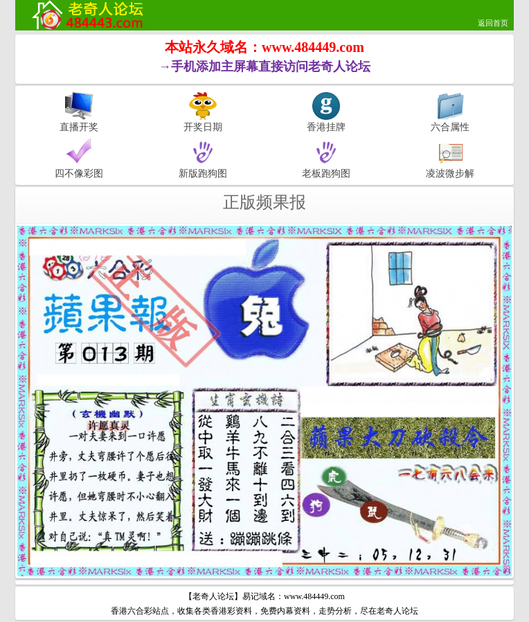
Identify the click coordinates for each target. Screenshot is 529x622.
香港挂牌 (326, 126)
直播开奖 (79, 126)
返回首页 (493, 23)
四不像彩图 (79, 173)
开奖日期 (202, 126)
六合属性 (450, 126)
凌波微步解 (450, 173)
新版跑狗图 (203, 173)
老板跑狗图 (326, 173)
